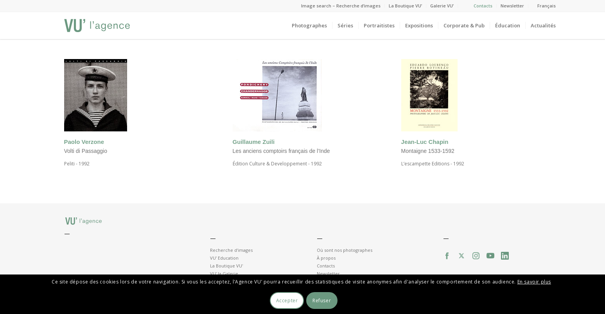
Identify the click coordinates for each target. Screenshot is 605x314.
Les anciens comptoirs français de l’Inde (281, 151)
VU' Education (224, 258)
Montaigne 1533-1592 (427, 151)
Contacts (483, 6)
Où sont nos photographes (344, 250)
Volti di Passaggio (86, 151)
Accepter (287, 300)
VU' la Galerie (224, 273)
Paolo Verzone (84, 141)
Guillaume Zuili (254, 141)
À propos (326, 258)
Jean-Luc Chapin (425, 141)
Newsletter (512, 6)
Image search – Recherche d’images (341, 6)
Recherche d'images (231, 250)
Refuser (321, 300)
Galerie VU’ (442, 6)
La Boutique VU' (226, 266)
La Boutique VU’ (405, 6)
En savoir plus (534, 281)
